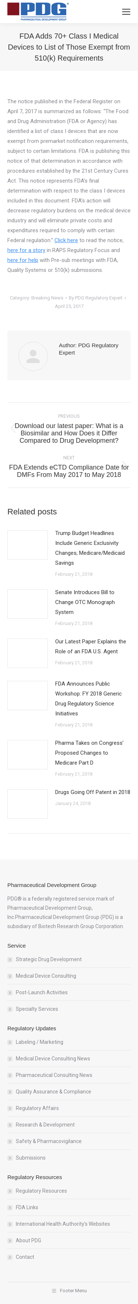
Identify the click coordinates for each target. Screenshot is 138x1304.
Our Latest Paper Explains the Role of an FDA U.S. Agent (90, 646)
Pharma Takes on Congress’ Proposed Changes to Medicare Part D (89, 753)
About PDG (28, 1240)
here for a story (26, 250)
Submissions (31, 1158)
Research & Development (45, 1125)
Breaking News (47, 298)
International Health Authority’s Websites (63, 1224)
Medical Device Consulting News (53, 1058)
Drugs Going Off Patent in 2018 (92, 792)
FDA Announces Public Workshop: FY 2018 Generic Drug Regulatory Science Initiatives (88, 698)
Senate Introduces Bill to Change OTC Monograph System (85, 602)
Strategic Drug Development (49, 959)
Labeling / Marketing (39, 1042)
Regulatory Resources (41, 1191)
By (96, 298)
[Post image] (27, 545)
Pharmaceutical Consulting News (54, 1075)
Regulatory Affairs (37, 1108)
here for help (22, 260)
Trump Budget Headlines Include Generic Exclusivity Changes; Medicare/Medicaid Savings (90, 548)
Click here (66, 240)
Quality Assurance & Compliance (53, 1092)
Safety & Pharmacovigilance (49, 1141)
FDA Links (27, 1207)
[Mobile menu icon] (126, 11)
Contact (25, 1257)
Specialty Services (37, 1009)
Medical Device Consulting (46, 976)
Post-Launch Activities (42, 992)
